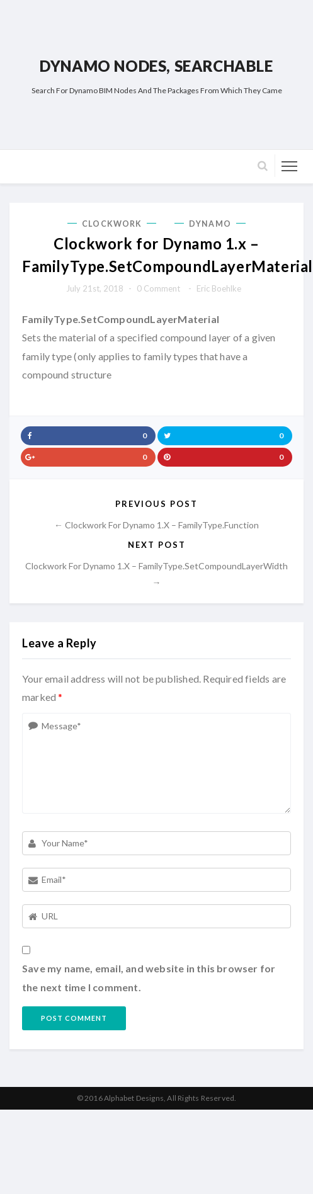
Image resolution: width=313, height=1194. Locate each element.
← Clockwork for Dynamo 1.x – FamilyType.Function (156, 525)
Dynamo (210, 224)
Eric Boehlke (218, 288)
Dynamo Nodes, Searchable (156, 66)
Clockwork (112, 224)
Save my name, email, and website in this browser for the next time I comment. (148, 977)
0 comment (158, 288)
